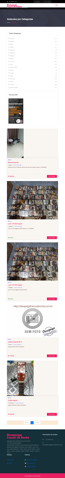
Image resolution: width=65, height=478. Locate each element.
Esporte (32, 59)
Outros (32, 76)
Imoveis (32, 61)
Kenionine (11, 403)
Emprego (32, 56)
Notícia (32, 73)
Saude (32, 82)
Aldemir (10, 226)
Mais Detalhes (51, 176)
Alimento (32, 38)
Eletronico (32, 53)
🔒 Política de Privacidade (31, 459)
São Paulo (9, 463)
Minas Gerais (10, 459)
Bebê (32, 44)
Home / (9, 22)
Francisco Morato (17, 165)
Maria (10, 165)
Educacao (32, 50)
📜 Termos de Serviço (30, 463)
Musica (32, 70)
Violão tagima (12, 400)
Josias (10, 344)
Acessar (37, 1)
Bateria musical (13, 162)
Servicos (32, 85)
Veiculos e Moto (32, 87)
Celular (32, 47)
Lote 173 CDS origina (15, 224)
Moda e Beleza (32, 67)
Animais (32, 41)
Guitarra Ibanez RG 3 (15, 342)
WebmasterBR (37, 476)
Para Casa (32, 79)
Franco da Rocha (17, 226)
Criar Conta (46, 1)
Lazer (32, 64)
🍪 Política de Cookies (30, 466)
